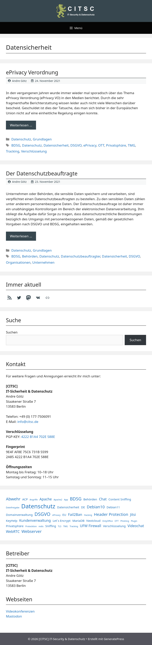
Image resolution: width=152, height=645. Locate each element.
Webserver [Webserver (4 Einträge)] (32, 531)
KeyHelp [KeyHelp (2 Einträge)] (11, 521)
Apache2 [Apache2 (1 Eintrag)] (58, 499)
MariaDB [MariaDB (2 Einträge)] (78, 521)
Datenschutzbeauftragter (80, 256)
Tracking (12, 151)
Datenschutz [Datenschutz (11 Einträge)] (38, 506)
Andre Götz (19, 81)
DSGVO (76, 145)
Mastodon (14, 616)
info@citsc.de (27, 421)
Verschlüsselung (34, 151)
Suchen (12, 332)
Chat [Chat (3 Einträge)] (103, 499)
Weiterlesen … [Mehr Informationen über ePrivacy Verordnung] (21, 125)
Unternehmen (43, 262)
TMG (131, 145)
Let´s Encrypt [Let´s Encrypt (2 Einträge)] (61, 521)
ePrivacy (89, 145)
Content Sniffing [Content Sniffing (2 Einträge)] (119, 499)
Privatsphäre (116, 145)
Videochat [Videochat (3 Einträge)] (135, 525)
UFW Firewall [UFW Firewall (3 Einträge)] (90, 525)
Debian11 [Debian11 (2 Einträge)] (113, 507)
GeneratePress (114, 639)
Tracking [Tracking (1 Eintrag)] (74, 526)
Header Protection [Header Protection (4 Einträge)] (111, 514)
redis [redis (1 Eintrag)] (41, 526)
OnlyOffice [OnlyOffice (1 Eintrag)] (107, 521)
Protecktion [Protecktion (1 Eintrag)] (31, 526)
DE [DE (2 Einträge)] (83, 507)
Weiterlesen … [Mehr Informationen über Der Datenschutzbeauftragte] (21, 236)
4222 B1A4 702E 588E (38, 436)
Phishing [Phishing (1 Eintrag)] (125, 521)
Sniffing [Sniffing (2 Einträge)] (50, 526)
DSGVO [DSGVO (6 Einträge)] (42, 514)
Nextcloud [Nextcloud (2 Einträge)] (93, 521)
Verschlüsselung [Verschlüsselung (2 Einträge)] (114, 526)
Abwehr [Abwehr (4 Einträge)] (13, 499)
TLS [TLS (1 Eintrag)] (59, 526)
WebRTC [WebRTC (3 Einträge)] (13, 531)
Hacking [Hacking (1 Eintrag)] (88, 515)
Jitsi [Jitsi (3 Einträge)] (133, 514)
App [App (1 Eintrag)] (66, 499)
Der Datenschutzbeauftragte (41, 173)
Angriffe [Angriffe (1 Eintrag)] (34, 499)
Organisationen (18, 262)
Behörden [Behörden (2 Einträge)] (90, 499)
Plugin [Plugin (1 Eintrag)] (134, 521)
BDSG (15, 145)
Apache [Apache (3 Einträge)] (46, 499)
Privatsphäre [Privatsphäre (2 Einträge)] (15, 526)
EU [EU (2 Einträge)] (64, 515)
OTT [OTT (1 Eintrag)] (117, 521)
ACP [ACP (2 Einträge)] (25, 499)
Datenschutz (21, 139)
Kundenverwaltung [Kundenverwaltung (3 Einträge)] (35, 520)
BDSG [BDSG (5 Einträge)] (76, 499)
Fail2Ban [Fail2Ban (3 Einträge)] (75, 514)
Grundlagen (42, 139)
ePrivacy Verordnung (32, 72)
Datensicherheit (56, 145)
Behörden (30, 256)
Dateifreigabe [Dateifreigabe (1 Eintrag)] (12, 507)
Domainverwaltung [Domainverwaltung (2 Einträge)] (19, 515)
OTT (101, 145)
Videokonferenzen (20, 611)
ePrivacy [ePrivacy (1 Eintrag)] (56, 515)
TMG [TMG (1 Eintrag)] (65, 526)
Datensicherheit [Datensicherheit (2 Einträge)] (68, 507)
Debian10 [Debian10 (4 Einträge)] (96, 507)
